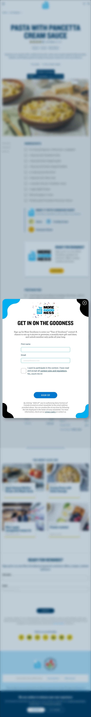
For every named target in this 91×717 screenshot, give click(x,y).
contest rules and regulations (53, 370)
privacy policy (50, 412)
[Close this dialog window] (84, 303)
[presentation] (45, 383)
